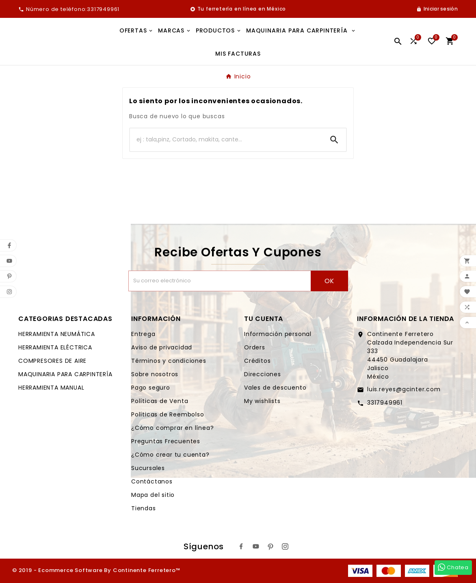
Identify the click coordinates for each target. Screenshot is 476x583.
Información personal (278, 334)
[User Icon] (437, 9)
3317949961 (384, 403)
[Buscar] (226, 139)
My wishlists (262, 401)
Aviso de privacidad (161, 347)
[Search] (334, 139)
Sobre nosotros (154, 374)
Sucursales (148, 468)
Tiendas (143, 508)
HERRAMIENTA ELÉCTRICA (55, 347)
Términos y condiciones (168, 361)
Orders (254, 347)
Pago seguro (150, 388)
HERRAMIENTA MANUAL (51, 388)
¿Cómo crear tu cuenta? (170, 455)
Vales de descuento (275, 388)
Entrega (143, 334)
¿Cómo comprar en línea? (172, 428)
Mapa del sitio (153, 495)
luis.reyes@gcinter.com (404, 389)
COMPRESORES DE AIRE (52, 361)
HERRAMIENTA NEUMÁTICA (56, 334)
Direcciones (262, 374)
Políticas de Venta (159, 401)
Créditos (257, 361)
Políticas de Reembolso (167, 414)
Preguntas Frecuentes (165, 441)
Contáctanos (152, 481)
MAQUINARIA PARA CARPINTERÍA (65, 374)
